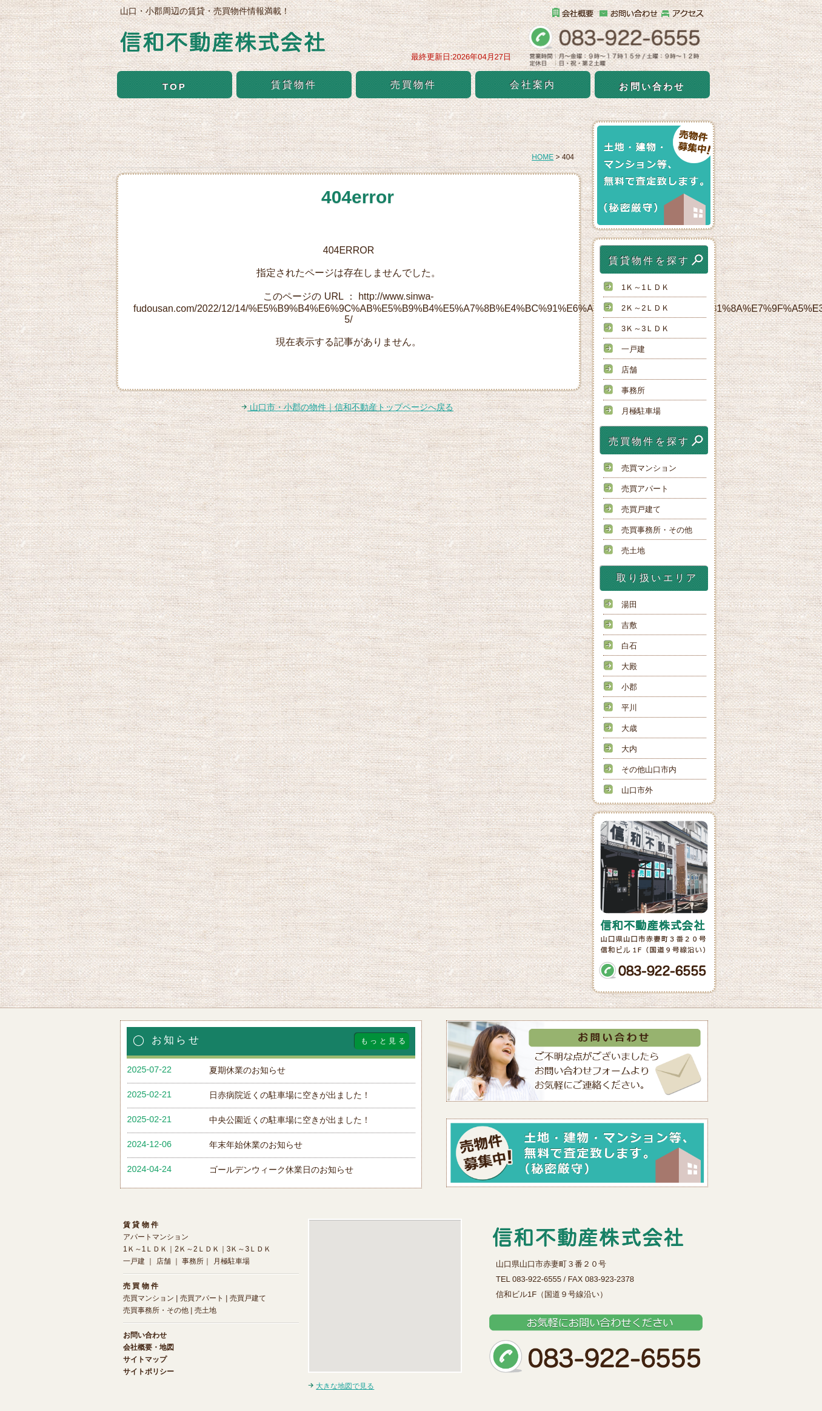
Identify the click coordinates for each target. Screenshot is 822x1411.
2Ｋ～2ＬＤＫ (645, 307)
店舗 (629, 369)
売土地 (633, 550)
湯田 (629, 604)
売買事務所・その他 (656, 529)
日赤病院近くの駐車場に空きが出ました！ (289, 1095)
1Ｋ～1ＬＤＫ (645, 287)
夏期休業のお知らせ (247, 1070)
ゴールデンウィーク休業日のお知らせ (281, 1169)
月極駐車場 (641, 411)
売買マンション (649, 468)
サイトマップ (145, 1359)
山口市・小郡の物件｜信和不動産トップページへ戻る (347, 407)
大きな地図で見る (345, 1386)
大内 (629, 748)
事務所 (633, 390)
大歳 (629, 728)
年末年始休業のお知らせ (255, 1145)
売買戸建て (641, 509)
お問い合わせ (652, 86)
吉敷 (629, 625)
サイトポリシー (148, 1371)
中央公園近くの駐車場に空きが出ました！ (289, 1120)
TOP (174, 86)
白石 (629, 645)
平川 (629, 707)
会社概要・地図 (148, 1347)
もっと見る (384, 1041)
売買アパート (645, 488)
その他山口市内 (649, 769)
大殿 (629, 666)
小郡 (629, 687)
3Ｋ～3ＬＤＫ (645, 328)
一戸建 (633, 349)
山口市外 (637, 790)
